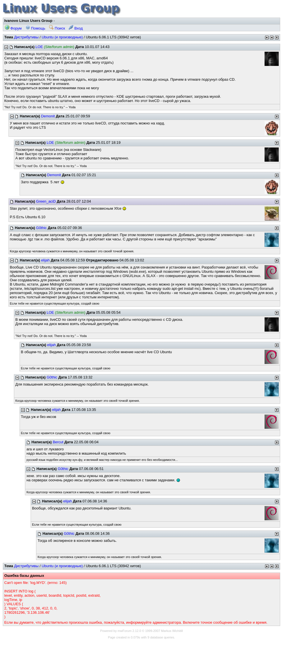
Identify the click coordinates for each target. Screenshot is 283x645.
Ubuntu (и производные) (62, 37)
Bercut (58, 442)
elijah (45, 260)
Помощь (35, 28)
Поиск (57, 28)
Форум (13, 28)
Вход (76, 28)
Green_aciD (46, 201)
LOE (39, 47)
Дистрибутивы (26, 37)
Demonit (48, 116)
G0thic (41, 228)
